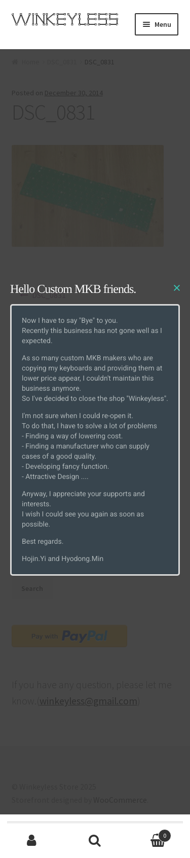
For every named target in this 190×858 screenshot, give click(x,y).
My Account (31, 841)
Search (95, 841)
